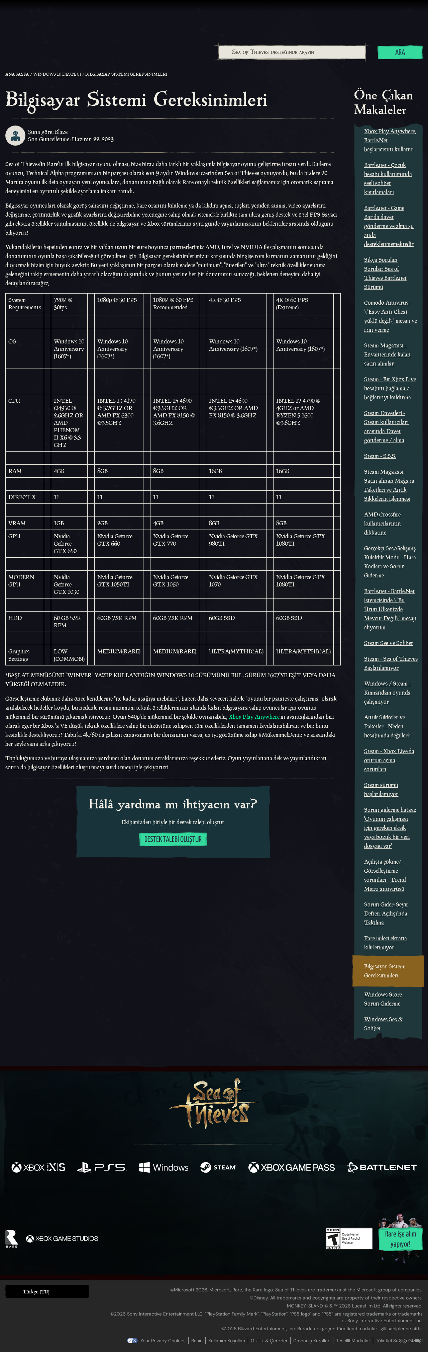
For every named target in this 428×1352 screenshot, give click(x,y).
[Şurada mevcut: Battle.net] (381, 1168)
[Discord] (241, 1197)
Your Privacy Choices (163, 1341)
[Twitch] (184, 1196)
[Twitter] (164, 1196)
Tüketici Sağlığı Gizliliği (399, 1341)
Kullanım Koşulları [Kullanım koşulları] (226, 1341)
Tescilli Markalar (353, 1341)
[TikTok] (260, 1196)
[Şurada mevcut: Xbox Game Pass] (291, 1168)
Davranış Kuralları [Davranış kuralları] (311, 1341)
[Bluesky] (278, 1197)
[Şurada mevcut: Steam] (218, 1168)
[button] (47, 1291)
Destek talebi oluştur (173, 840)
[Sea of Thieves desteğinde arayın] (292, 52)
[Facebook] (147, 1195)
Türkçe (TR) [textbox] (36, 1291)
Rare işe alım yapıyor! (400, 1239)
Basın (197, 1341)
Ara (400, 53)
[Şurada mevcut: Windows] (163, 1168)
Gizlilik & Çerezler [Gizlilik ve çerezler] (269, 1341)
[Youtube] (212, 1196)
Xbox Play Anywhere (254, 716)
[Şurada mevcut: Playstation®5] (102, 1168)
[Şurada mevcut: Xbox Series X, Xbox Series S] (38, 1168)
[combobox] (291, 52)
